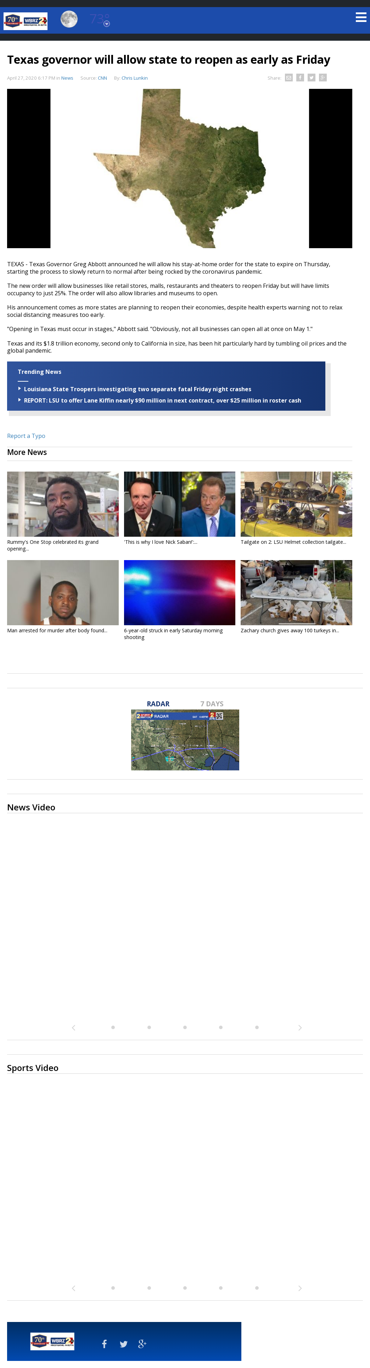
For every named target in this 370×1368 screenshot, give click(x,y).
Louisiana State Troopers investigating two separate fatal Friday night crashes (137, 389)
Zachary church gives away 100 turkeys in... (290, 630)
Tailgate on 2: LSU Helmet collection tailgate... (293, 541)
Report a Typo (26, 436)
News (67, 78)
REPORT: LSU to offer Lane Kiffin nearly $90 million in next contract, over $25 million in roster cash (162, 400)
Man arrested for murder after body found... (57, 630)
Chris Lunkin (135, 78)
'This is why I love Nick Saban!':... (160, 541)
